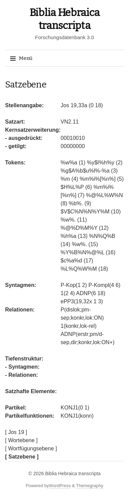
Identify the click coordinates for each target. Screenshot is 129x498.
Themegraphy (89, 485)
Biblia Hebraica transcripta (72, 473)
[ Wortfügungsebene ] (31, 448)
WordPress (60, 485)
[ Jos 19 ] (16, 432)
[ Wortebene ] (21, 440)
